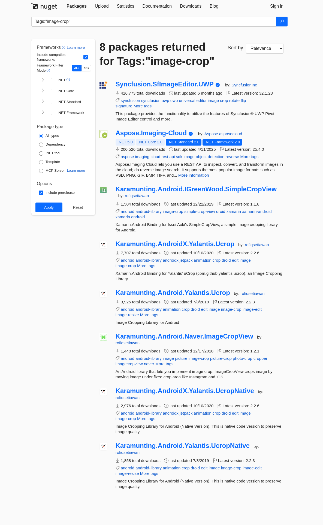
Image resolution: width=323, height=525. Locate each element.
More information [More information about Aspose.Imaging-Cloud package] (193, 175)
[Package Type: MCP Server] (52, 171)
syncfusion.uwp (155, 100)
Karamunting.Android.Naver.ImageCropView (184, 336)
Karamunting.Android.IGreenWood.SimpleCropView (196, 189)
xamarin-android (256, 211)
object (201, 156)
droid (220, 211)
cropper (260, 358)
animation (203, 260)
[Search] (282, 21)
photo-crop (242, 358)
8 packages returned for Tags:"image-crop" (157, 54)
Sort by (235, 47)
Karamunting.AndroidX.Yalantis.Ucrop (175, 244)
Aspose (211, 133)
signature (124, 106)
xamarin (234, 211)
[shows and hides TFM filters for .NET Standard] (43, 101)
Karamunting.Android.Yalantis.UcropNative (183, 446)
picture (181, 358)
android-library (148, 211)
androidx (171, 260)
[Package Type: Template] (49, 162)
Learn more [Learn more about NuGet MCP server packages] (76, 170)
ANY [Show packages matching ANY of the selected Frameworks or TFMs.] (86, 68)
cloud (155, 156)
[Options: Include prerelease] (57, 192)
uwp (174, 100)
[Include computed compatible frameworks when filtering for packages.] (85, 57)
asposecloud (230, 133)
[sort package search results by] (264, 48)
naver (149, 363)
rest (164, 156)
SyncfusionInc (244, 85)
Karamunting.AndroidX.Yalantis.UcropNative (185, 391)
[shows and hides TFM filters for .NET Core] (43, 91)
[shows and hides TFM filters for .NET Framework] (43, 112)
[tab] (76, 6)
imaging (142, 156)
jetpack (186, 260)
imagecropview (129, 363)
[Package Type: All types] (49, 136)
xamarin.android (130, 217)
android (127, 211)
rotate (234, 100)
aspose (127, 156)
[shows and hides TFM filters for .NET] (43, 80)
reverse (232, 156)
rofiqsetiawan (137, 195)
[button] (64, 47)
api (172, 156)
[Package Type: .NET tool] (49, 153)
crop (224, 100)
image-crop (173, 211)
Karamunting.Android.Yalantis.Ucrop (173, 293)
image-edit (252, 309)
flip (243, 100)
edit (235, 260)
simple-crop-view (199, 211)
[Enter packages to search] (153, 21)
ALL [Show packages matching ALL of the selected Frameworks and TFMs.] (76, 68)
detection (216, 156)
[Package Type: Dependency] (52, 144)
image (213, 100)
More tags (143, 106)
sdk (179, 156)
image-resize (127, 314)
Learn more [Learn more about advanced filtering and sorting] (76, 48)
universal (187, 100)
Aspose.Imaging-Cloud (151, 133)
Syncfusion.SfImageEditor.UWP (165, 84)
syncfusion (130, 100)
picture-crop (221, 358)
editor (202, 100)
